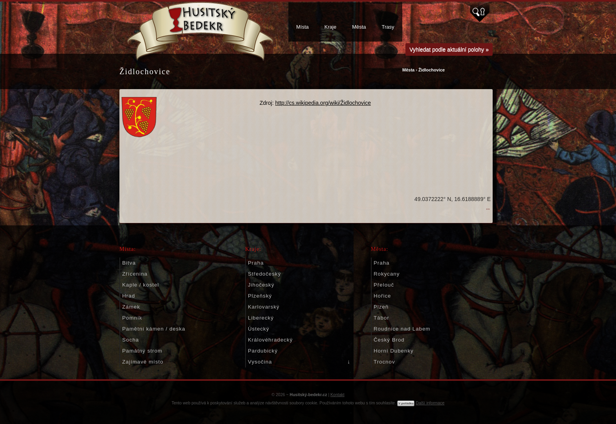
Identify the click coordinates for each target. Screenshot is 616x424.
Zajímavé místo (142, 362)
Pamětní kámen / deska (153, 329)
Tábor (381, 318)
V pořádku (405, 403)
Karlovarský (263, 307)
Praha (256, 263)
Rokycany (387, 274)
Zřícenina (134, 274)
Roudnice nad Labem (402, 329)
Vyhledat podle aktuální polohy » (449, 49)
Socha (130, 340)
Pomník (132, 318)
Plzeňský (260, 296)
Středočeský (264, 274)
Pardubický (263, 351)
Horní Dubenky (394, 351)
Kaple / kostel (140, 285)
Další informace (430, 402)
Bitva (129, 263)
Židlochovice (431, 70)
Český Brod (389, 340)
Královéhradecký (270, 340)
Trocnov (384, 362)
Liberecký (261, 318)
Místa (302, 27)
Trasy (388, 27)
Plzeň (381, 307)
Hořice (382, 296)
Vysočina (260, 362)
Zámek (131, 307)
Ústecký (258, 329)
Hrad (128, 296)
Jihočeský (261, 285)
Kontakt (337, 394)
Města (359, 27)
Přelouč (384, 285)
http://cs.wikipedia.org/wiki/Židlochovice (323, 103)
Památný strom (142, 351)
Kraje (330, 27)
